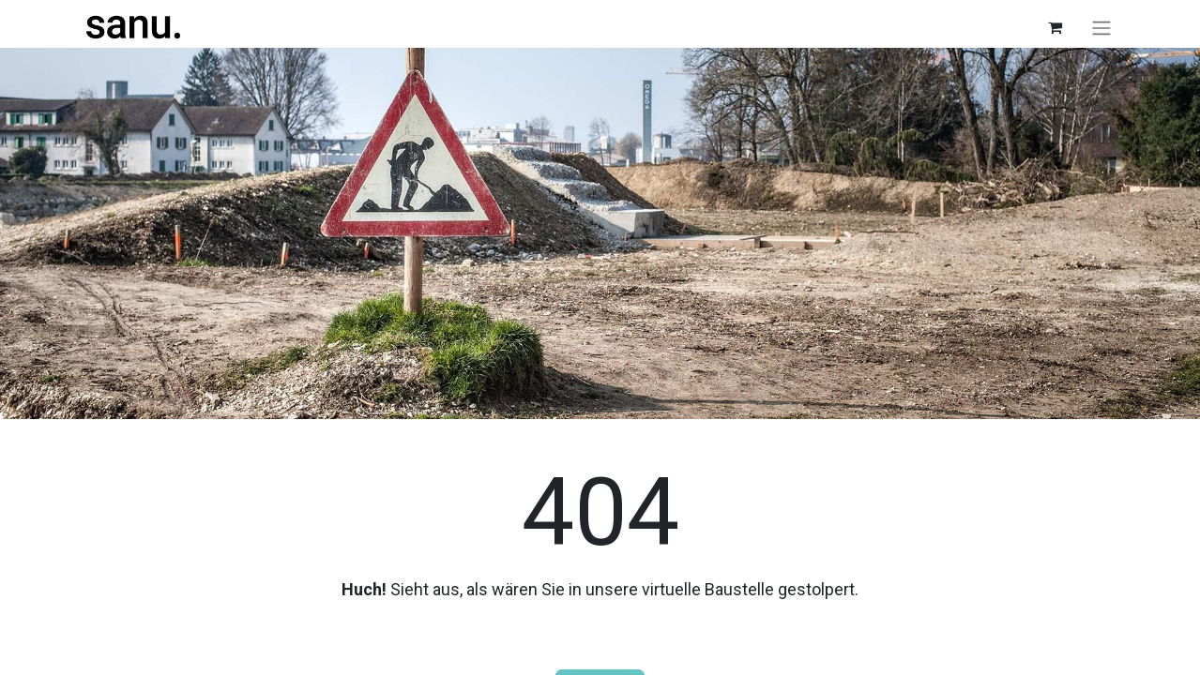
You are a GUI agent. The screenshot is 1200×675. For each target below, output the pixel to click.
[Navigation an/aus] (1101, 28)
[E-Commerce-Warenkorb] (1055, 27)
